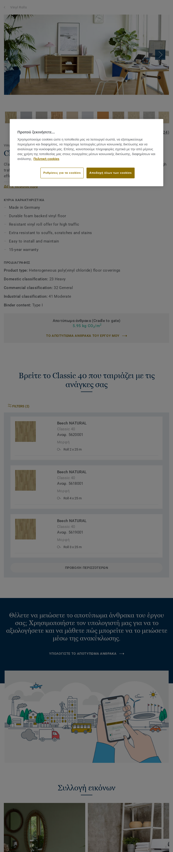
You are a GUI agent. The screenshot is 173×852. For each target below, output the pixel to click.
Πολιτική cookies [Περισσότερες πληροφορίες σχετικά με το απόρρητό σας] (46, 158)
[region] (86, 152)
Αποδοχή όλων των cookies (110, 172)
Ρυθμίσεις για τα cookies (62, 172)
